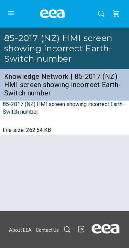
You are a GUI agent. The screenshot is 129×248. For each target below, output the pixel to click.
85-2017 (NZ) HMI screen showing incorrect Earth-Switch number (58, 48)
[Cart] (115, 14)
